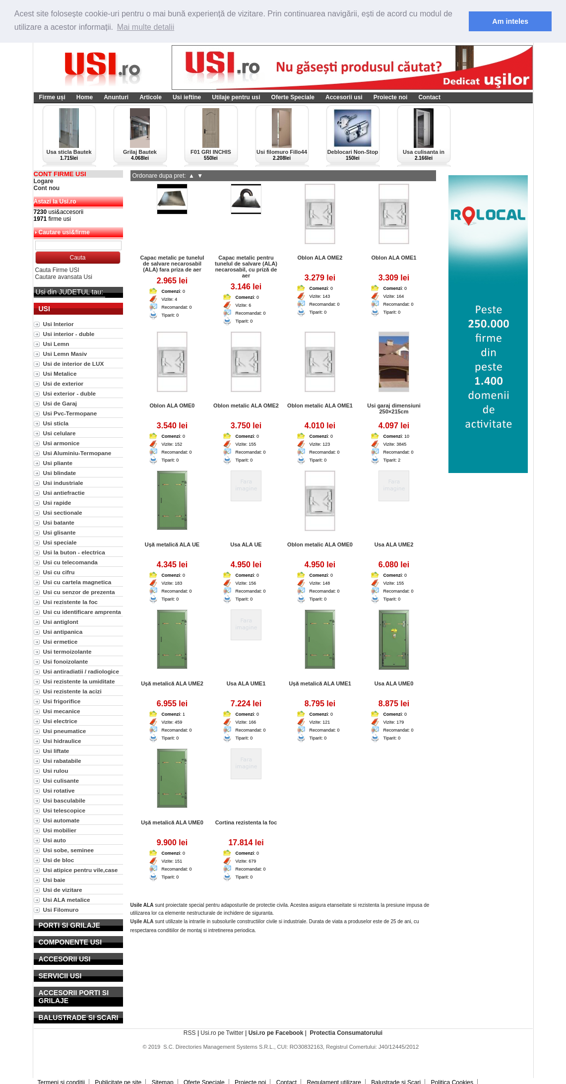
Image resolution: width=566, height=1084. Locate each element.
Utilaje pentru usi (236, 97)
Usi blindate (59, 473)
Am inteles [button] (510, 21)
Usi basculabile (64, 800)
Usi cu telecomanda (70, 562)
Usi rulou (55, 770)
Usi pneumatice (64, 731)
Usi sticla (56, 423)
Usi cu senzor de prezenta (79, 592)
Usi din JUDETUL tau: (69, 292)
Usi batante (58, 522)
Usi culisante (61, 780)
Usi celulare (59, 433)
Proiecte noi (391, 97)
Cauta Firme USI (57, 270)
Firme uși (52, 97)
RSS (190, 1032)
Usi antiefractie (64, 492)
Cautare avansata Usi (63, 276)
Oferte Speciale (292, 97)
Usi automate (61, 820)
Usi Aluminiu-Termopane (77, 453)
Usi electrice (60, 721)
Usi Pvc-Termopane (70, 413)
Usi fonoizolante (65, 661)
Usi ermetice (60, 641)
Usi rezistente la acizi (72, 691)
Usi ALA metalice (66, 899)
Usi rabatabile (62, 760)
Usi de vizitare (62, 889)
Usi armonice (61, 443)
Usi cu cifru (59, 572)
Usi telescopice (64, 810)
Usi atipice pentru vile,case (80, 870)
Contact (429, 97)
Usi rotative (59, 790)
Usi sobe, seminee (68, 850)
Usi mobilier (59, 830)
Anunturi (116, 97)
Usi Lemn (56, 343)
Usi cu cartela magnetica (77, 582)
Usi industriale (63, 482)
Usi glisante (59, 532)
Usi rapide (57, 502)
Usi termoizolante (67, 651)
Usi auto (54, 840)
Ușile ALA (142, 921)
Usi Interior (58, 324)
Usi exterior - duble (69, 393)
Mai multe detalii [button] (146, 27)
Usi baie (54, 880)
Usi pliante (57, 463)
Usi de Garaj (60, 403)
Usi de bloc (58, 860)
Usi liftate (56, 750)
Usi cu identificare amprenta (82, 612)
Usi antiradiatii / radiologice (81, 671)
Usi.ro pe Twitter (221, 1032)
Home (84, 97)
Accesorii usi (344, 97)
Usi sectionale (62, 512)
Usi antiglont (60, 621)
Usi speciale (60, 542)
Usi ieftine (187, 97)
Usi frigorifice (62, 701)
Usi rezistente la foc (70, 602)
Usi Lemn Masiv (65, 353)
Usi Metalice (60, 373)
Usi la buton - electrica (74, 552)
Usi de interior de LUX (73, 363)
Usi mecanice (61, 711)
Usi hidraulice (62, 741)
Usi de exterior (63, 383)
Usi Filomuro (61, 909)
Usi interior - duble (69, 334)
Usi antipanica (63, 631)
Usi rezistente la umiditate (79, 681)
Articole (150, 97)
